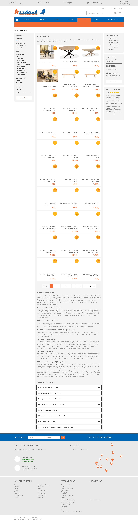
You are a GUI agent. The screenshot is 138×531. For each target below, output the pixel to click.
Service (63, 498)
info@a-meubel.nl (112, 74)
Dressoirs (40, 490)
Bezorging (64, 493)
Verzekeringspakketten (67, 500)
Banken (43, 21)
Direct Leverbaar (21, 79)
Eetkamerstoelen (42, 491)
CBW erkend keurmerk (67, 497)
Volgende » (92, 287)
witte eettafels (21, 72)
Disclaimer (29, 520)
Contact (114, 83)
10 (85, 287)
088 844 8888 (111, 67)
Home (16, 31)
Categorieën (20, 55)
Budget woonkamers (44, 486)
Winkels (110, 8)
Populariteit (20, 42)
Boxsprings (17, 498)
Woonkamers (28, 21)
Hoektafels (19, 84)
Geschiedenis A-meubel (67, 502)
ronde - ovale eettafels (23, 66)
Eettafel (18, 57)
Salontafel (19, 81)
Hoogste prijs (21, 46)
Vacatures (64, 509)
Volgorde (19, 40)
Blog (62, 511)
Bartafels (18, 90)
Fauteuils (16, 495)
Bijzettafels (19, 88)
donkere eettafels (22, 74)
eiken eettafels (21, 68)
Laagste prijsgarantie (67, 490)
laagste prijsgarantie (60, 366)
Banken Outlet (42, 497)
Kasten (57, 21)
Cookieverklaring (65, 506)
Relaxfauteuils (42, 495)
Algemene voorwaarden (67, 504)
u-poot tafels (20, 60)
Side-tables (19, 86)
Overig (97, 21)
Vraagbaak (64, 507)
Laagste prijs (20, 44)
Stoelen (71, 21)
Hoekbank (41, 488)
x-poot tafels (20, 62)
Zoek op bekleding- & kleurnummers (71, 513)
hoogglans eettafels (22, 70)
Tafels (84, 21)
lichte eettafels (21, 76)
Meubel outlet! (113, 21)
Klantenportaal (118, 8)
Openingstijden (65, 491)
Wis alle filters (23, 99)
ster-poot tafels (21, 64)
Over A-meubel (101, 8)
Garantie (63, 495)
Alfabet (19, 49)
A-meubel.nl (34, 519)
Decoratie (40, 498)
